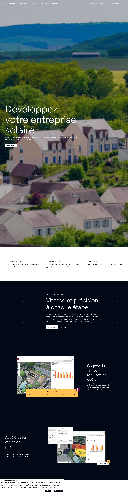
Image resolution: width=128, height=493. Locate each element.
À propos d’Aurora (24, 3)
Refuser (48, 491)
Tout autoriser (58, 491)
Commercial (45, 3)
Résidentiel (36, 3)
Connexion (102, 3)
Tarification (55, 3)
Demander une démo (115, 3)
